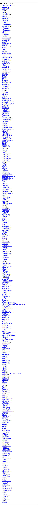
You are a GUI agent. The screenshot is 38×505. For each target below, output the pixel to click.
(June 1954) (7, 278)
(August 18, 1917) (8, 466)
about (8, 7)
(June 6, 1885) (7, 277)
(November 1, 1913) (8, 493)
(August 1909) (7, 432)
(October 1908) (8, 408)
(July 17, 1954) (8, 476)
